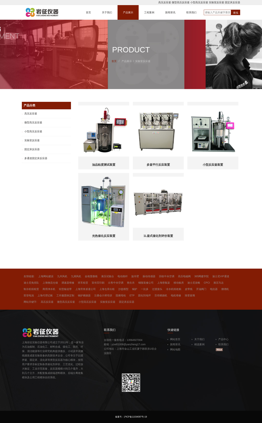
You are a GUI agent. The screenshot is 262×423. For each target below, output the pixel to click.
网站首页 (174, 339)
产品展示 (127, 61)
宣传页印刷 (98, 282)
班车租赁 (83, 282)
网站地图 (174, 349)
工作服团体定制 (65, 295)
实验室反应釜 (216, 2)
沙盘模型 (123, 289)
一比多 (144, 289)
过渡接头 (157, 289)
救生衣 (131, 282)
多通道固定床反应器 (34, 158)
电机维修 (176, 295)
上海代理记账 (45, 295)
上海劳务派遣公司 (85, 289)
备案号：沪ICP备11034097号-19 (131, 417)
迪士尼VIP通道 (220, 276)
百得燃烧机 (160, 295)
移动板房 (179, 282)
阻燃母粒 (121, 295)
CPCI (207, 282)
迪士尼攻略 (193, 282)
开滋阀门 (201, 289)
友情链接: (29, 276)
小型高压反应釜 (199, 2)
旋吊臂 (135, 276)
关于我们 (198, 339)
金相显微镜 (91, 276)
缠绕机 (225, 289)
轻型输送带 (65, 289)
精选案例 (198, 344)
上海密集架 (163, 282)
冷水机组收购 (173, 289)
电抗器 (214, 289)
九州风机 (62, 276)
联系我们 (222, 344)
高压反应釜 (164, 2)
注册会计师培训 (103, 295)
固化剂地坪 (144, 295)
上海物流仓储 (50, 282)
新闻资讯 (174, 344)
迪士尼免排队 (31, 282)
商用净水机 (49, 289)
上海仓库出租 (107, 289)
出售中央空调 (115, 282)
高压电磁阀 (184, 276)
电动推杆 (123, 276)
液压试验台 (107, 276)
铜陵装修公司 (146, 282)
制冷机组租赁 (31, 289)
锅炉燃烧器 (84, 295)
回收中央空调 (166, 276)
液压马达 (218, 282)
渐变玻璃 (190, 295)
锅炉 (134, 289)
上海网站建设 (45, 276)
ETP (132, 295)
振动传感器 (149, 276)
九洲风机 (76, 276)
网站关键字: (30, 301)
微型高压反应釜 (181, 2)
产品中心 (222, 339)
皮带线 (188, 289)
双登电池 (29, 295)
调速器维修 (67, 282)
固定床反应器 (232, 2)
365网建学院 (201, 276)
